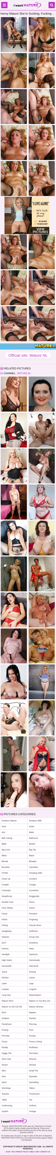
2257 (37, 1152)
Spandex (33, 1076)
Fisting (5, 925)
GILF (4, 943)
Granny (5, 948)
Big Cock (6, 850)
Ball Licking (7, 838)
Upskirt (5, 1111)
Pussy (4, 1041)
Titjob (4, 1100)
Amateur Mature (9, 820)
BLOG (8, 1152)
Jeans (4, 972)
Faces (32, 908)
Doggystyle (34, 896)
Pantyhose (6, 1024)
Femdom (33, 913)
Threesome (34, 1094)
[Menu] (4, 5)
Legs (31, 983)
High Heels (7, 960)
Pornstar (6, 1036)
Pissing (5, 1030)
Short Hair (6, 1059)
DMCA (32, 1152)
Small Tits (33, 1070)
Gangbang (6, 931)
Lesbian (5, 989)
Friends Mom (35, 925)
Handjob (5, 954)
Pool (31, 1030)
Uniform (32, 1105)
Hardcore (33, 954)
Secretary (33, 1053)
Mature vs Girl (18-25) (12, 1006)
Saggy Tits (6, 1053)
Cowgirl (5, 884)
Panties (32, 1018)
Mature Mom (7, 1001)
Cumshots (34, 890)
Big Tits (32, 850)
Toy (30, 1100)
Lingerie (33, 989)
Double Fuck (7, 902)
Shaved (32, 1059)
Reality (5, 1047)
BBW (4, 844)
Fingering (33, 919)
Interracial (33, 966)
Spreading (34, 1082)
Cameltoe (33, 867)
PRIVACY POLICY (22, 1152)
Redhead (33, 1047)
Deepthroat (7, 896)
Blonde (5, 861)
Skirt (4, 1070)
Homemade (34, 960)
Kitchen (5, 977)
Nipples (32, 1012)
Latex (4, 983)
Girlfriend (33, 931)
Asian (31, 826)
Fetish (4, 919)
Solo (4, 1076)
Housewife (6, 966)
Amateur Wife (35, 820)
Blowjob (32, 861)
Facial (4, 913)
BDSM (32, 844)
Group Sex (34, 937)
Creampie (6, 890)
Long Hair (6, 995)
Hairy (31, 948)
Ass (3, 832)
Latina (32, 977)
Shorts (5, 1065)
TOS (13, 1152)
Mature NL (24, 373)
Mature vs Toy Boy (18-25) (41, 1001)
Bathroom (33, 838)
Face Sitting (7, 908)
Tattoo (32, 1088)
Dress (32, 902)
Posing (32, 1036)
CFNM (5, 873)
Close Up (6, 879)
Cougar (32, 884)
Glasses (5, 937)
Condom (33, 879)
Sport (4, 1082)
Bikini (4, 855)
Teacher (5, 1094)
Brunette (6, 867)
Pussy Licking (35, 1041)
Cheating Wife (35, 873)
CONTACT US (45, 1152)
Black (31, 855)
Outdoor (5, 1018)
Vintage (32, 1111)
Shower (32, 1065)
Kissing (32, 972)
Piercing (33, 1024)
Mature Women (36, 1006)
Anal (4, 826)
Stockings (6, 1088)
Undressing (7, 1105)
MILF (4, 1012)
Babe (31, 832)
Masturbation (35, 995)
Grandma (33, 943)
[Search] (52, 5)
